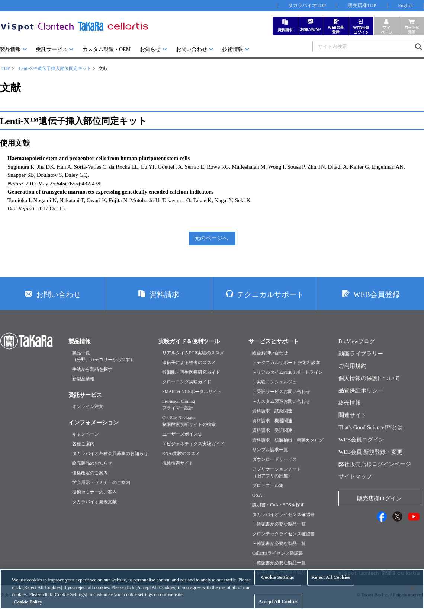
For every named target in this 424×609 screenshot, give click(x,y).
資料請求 (164, 294)
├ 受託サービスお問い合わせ (281, 391)
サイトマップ (355, 476)
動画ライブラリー (360, 354)
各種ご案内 (83, 443)
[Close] (412, 595)
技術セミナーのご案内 (94, 492)
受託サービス (51, 49)
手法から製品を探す (92, 369)
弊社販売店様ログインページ (374, 464)
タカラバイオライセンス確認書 (283, 514)
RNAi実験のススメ (181, 453)
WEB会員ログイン (361, 440)
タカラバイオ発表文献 (94, 501)
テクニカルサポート (270, 294)
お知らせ (150, 49)
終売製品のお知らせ (92, 463)
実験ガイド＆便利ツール (189, 341)
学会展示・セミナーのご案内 (101, 482)
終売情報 (349, 403)
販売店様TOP (362, 5)
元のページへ (211, 238)
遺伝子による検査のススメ (189, 362)
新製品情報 (83, 379)
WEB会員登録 (376, 294)
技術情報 (232, 49)
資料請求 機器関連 (272, 420)
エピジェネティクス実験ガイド (193, 443)
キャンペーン (85, 434)
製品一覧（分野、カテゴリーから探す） (103, 356)
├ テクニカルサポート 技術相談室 (286, 362)
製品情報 (10, 49)
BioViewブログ (356, 341)
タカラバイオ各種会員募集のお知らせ (110, 453)
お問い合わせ (191, 49)
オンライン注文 (87, 406)
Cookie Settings (277, 584)
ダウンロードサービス (274, 459)
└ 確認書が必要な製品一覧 (279, 524)
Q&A (257, 495)
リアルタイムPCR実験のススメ (193, 352)
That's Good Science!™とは (370, 427)
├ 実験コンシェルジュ (274, 382)
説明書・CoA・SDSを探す (278, 504)
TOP (5, 68)
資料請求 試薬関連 (272, 411)
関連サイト (352, 415)
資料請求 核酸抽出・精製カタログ (288, 440)
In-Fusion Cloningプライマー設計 (178, 405)
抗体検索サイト (177, 463)
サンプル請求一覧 (270, 449)
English (405, 5)
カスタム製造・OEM (107, 49)
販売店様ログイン (379, 498)
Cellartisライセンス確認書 (277, 553)
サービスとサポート (273, 341)
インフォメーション (93, 422)
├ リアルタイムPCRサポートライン (287, 372)
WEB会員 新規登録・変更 (370, 452)
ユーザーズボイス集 (182, 434)
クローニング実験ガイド (186, 382)
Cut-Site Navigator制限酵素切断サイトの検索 (189, 421)
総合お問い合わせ (270, 352)
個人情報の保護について (369, 378)
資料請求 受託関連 (272, 430)
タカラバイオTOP (307, 5)
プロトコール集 (267, 485)
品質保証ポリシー (360, 390)
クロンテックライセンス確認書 (283, 533)
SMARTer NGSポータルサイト (192, 391)
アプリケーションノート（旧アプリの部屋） (276, 472)
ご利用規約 (352, 366)
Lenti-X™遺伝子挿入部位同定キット (55, 68)
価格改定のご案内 (90, 472)
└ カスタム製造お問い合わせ (281, 401)
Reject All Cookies (330, 584)
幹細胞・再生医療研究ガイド (191, 372)
